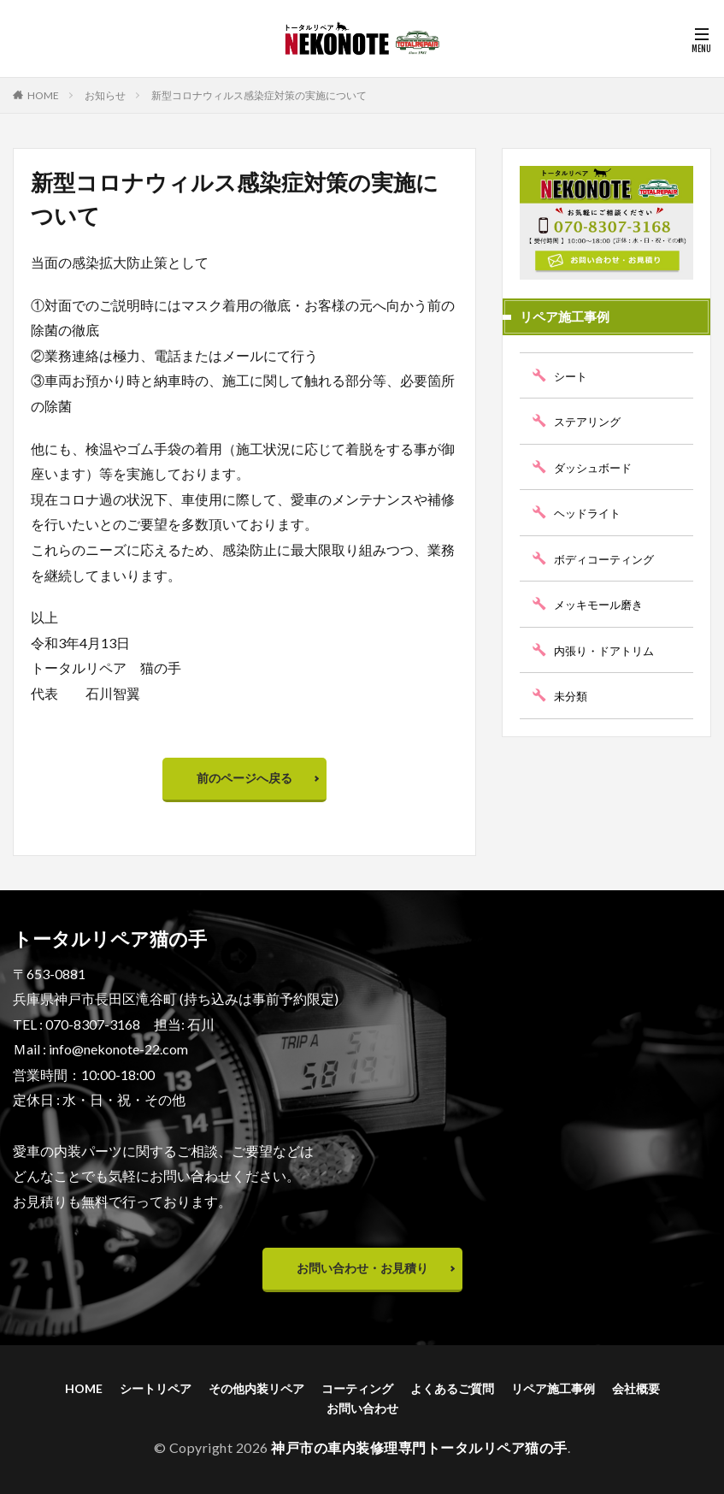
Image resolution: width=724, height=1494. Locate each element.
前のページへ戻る (244, 778)
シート (572, 376)
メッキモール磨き (602, 604)
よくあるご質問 (452, 1388)
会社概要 (636, 1388)
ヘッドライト (590, 512)
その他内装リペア (256, 1388)
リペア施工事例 (553, 1388)
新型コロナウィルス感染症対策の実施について (259, 95)
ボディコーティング (608, 559)
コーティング (357, 1388)
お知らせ (105, 95)
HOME (43, 95)
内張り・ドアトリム (608, 650)
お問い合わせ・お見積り (362, 1268)
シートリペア (155, 1388)
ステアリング (590, 421)
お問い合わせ (362, 1408)
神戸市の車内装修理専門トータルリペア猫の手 (419, 1447)
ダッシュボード (596, 467)
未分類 (572, 695)
